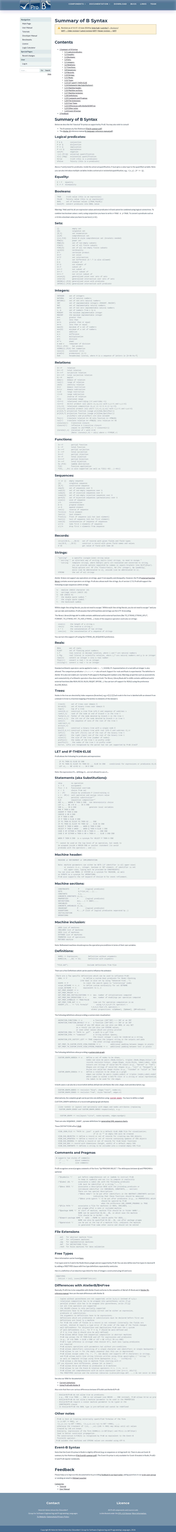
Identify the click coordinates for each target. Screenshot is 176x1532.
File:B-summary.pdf (93, 129)
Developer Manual (29, 36)
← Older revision (72, 31)
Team (153, 7)
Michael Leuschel (79, 1476)
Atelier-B (66, 131)
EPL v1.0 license (124, 1511)
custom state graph (96, 1050)
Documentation (99, 7)
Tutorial (63, 1484)
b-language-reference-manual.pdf (98, 131)
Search (47, 70)
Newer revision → (105, 31)
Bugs (133, 7)
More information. (139, 1511)
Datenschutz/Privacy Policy (58, 1514)
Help (49, 74)
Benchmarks (27, 40)
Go (42, 70)
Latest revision (86, 31)
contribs (104, 28)
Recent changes (28, 56)
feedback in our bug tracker (112, 1472)
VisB (79, 1124)
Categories (59, 1482)
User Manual (27, 28)
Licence (25, 44)
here (81, 1256)
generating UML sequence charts (114, 1119)
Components (77, 7)
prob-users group (149, 1472)
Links (143, 7)
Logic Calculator (28, 48)
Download (120, 7)
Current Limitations (67, 1380)
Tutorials (26, 32)
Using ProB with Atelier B (70, 1383)
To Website (41, 1514)
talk (97, 28)
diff (63, 31)
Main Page (26, 23)
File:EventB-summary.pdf (86, 1453)
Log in (24, 64)
